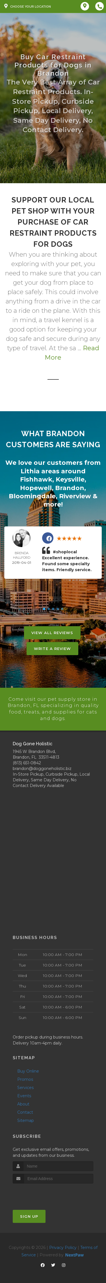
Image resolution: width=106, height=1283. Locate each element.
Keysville (70, 479)
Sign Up (29, 1215)
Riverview (75, 495)
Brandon (69, 487)
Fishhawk (36, 479)
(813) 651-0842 (27, 761)
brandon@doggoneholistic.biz (42, 766)
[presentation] (43, 1192)
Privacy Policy (63, 1246)
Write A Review (52, 647)
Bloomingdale (32, 495)
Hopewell (36, 487)
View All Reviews (52, 631)
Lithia (30, 471)
